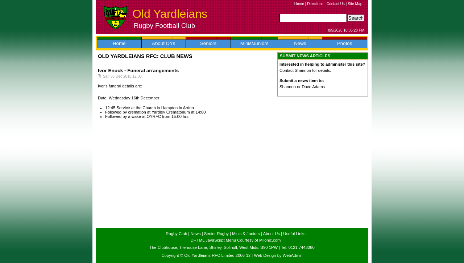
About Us (271, 233)
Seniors (208, 43)
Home (299, 4)
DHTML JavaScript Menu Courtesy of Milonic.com (236, 240)
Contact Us (336, 4)
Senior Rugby (216, 233)
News (300, 43)
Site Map (355, 4)
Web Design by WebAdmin (278, 255)
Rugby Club (176, 233)
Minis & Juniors (246, 233)
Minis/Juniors (254, 43)
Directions (315, 4)
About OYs (163, 43)
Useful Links (294, 233)
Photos (344, 43)
